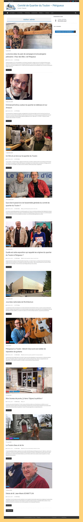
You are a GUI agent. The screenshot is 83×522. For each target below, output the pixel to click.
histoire (26, 448)
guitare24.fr (34, 354)
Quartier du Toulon (36, 448)
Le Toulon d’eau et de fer (15, 445)
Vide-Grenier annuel (62, 20)
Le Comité (19, 12)
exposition (28, 258)
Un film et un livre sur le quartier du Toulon (21, 156)
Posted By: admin (10, 159)
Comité (11, 391)
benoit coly (27, 354)
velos (36, 208)
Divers (11, 438)
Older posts (9, 510)
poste (32, 208)
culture (25, 258)
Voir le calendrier (57, 26)
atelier (24, 354)
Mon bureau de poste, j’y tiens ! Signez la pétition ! (24, 398)
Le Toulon (12, 12)
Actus (7, 341)
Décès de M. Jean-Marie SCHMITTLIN (20, 493)
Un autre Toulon (35, 258)
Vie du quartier (12, 341)
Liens (52, 12)
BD (23, 258)
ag (23, 208)
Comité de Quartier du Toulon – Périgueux (41, 5)
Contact (47, 12)
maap (32, 258)
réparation (41, 354)
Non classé (8, 195)
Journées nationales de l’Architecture (19, 302)
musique (37, 354)
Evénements (34, 12)
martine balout (30, 448)
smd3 (34, 208)
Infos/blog (27, 12)
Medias (41, 12)
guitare (30, 354)
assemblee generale (27, 208)
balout (24, 448)
